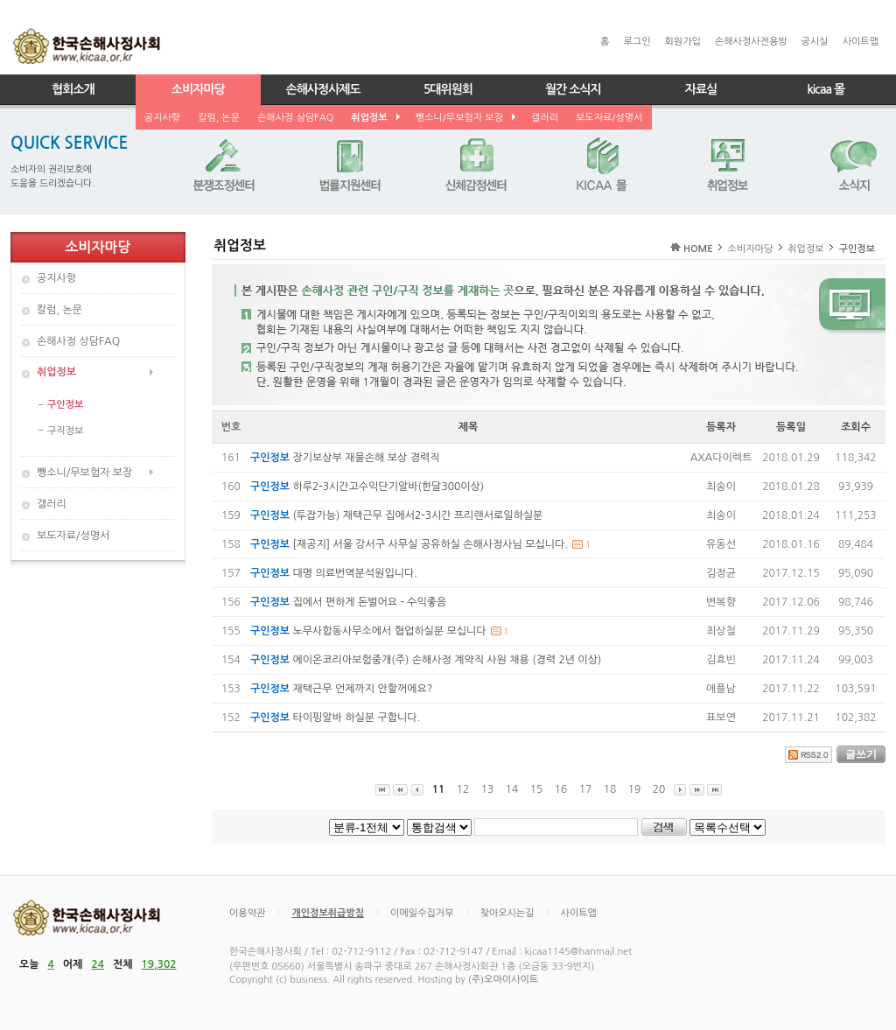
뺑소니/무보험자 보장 (465, 118)
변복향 (721, 602)
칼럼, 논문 (219, 118)
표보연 (721, 717)
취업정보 (374, 118)
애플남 (721, 688)
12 (463, 789)
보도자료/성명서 (609, 118)
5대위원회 (448, 89)
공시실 (815, 41)
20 (659, 789)
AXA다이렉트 (721, 457)
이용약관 (247, 913)
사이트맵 (860, 41)
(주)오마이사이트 (503, 979)
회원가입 (682, 41)
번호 (231, 427)
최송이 (721, 486)
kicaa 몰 (825, 89)
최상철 (721, 631)
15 (536, 789)
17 (585, 789)
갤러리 (544, 118)
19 (634, 789)
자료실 (701, 89)
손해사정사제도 (323, 89)
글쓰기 (861, 754)
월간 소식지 (573, 89)
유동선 (721, 544)
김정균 (721, 573)
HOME (698, 249)
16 (561, 789)
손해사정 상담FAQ (295, 118)
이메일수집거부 (421, 913)
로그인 (636, 41)
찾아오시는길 (507, 913)
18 (610, 789)
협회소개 (73, 89)
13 (487, 789)
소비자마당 (198, 89)
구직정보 (65, 431)
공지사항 (162, 118)
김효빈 (721, 660)
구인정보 (65, 405)
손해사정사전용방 (751, 41)
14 (512, 789)
